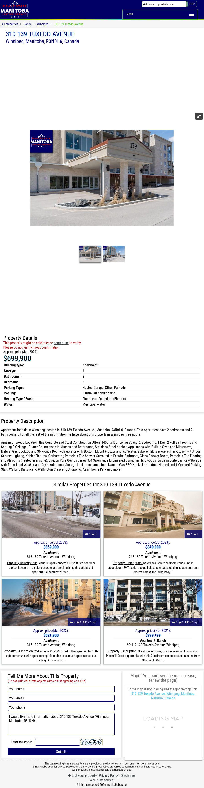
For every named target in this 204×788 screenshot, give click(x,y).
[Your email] (61, 698)
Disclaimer (128, 775)
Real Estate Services (101, 780)
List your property (82, 775)
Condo (28, 24)
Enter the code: (21, 742)
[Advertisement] (102, 77)
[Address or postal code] (164, 4)
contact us (61, 343)
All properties (10, 24)
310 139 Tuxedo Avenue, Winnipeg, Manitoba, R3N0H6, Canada (163, 696)
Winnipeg (42, 24)
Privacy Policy (109, 775)
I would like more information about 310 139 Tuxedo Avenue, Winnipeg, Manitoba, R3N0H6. (61, 724)
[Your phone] (61, 707)
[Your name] (61, 689)
